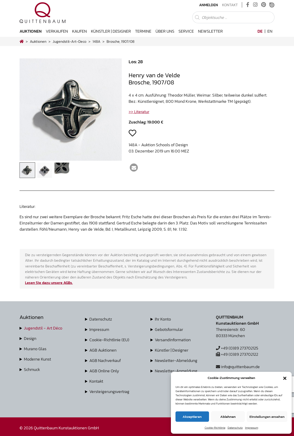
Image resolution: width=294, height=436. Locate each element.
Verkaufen (57, 31)
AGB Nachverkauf (105, 360)
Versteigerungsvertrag (109, 391)
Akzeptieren (192, 416)
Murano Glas (35, 349)
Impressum (251, 428)
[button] (285, 378)
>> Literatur (139, 112)
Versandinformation (173, 340)
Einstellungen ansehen (267, 416)
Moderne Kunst (37, 359)
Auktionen (31, 31)
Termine (143, 31)
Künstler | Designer (111, 31)
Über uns (164, 31)
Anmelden (208, 5)
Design (30, 338)
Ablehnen (228, 416)
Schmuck (32, 369)
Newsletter (210, 31)
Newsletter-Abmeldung (176, 360)
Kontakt (230, 5)
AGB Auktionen (102, 350)
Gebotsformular (169, 329)
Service (186, 31)
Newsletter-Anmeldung (176, 371)
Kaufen (79, 31)
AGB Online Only (104, 371)
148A (96, 41)
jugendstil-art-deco (69, 41)
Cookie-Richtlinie (215, 428)
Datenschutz (235, 428)
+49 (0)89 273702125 (237, 348)
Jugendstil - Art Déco (43, 328)
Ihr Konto (163, 319)
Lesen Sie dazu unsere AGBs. (49, 282)
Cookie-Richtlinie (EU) (109, 340)
